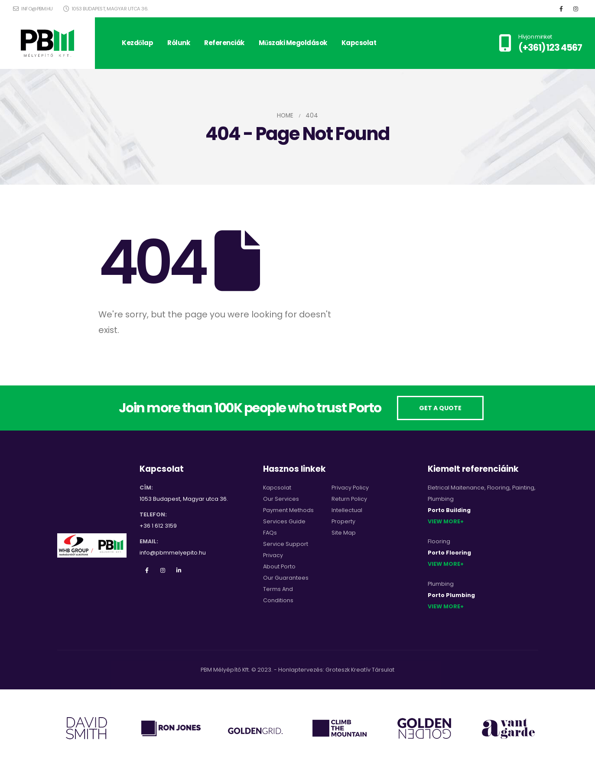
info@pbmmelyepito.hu (173, 552)
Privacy (273, 555)
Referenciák (224, 42)
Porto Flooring (449, 552)
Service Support (285, 544)
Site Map (344, 532)
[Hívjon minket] (540, 43)
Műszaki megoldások (293, 42)
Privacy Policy (350, 487)
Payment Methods (288, 510)
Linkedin (178, 570)
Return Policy (349, 499)
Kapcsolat (359, 42)
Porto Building (449, 510)
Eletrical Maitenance (456, 487)
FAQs (270, 532)
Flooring (498, 487)
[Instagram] (575, 9)
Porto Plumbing (451, 595)
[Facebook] (561, 9)
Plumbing (441, 499)
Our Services (281, 499)
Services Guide (284, 521)
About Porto (279, 566)
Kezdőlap (137, 42)
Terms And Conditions (278, 594)
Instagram (162, 570)
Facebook (146, 570)
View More (444, 521)
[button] (440, 408)
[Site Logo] (47, 43)
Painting (523, 487)
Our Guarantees (286, 577)
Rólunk (178, 42)
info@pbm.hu (33, 8)
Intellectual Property (347, 515)
